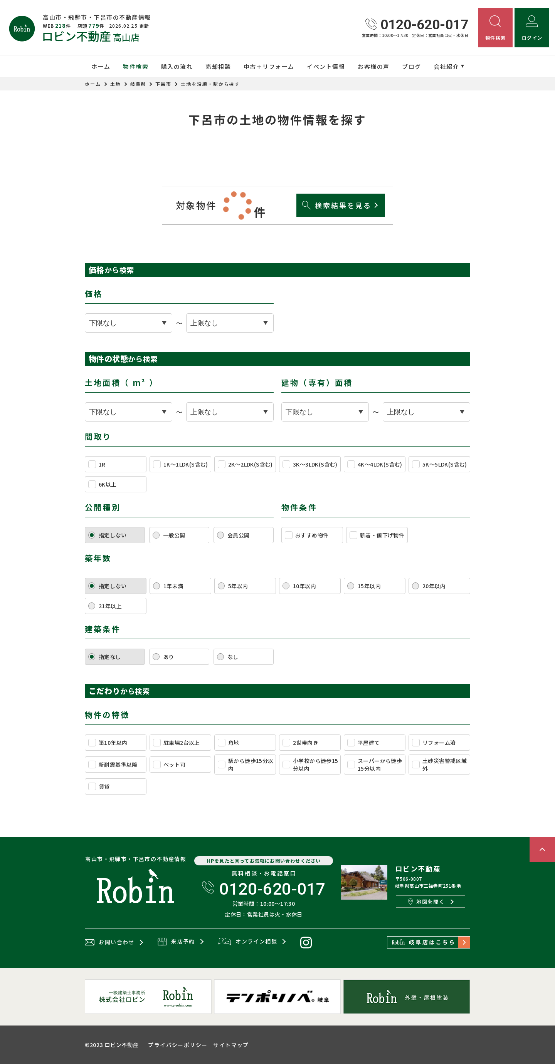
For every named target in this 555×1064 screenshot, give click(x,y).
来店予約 (176, 942)
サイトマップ (231, 1044)
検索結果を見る (336, 205)
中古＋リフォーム (269, 66)
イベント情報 (326, 66)
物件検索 (135, 66)
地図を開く (426, 901)
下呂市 (163, 83)
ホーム (101, 66)
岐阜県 (138, 83)
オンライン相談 (247, 942)
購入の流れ (177, 66)
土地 (115, 83)
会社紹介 (446, 66)
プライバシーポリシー (177, 1044)
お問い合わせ (110, 942)
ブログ (411, 66)
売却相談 (218, 66)
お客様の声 (374, 66)
